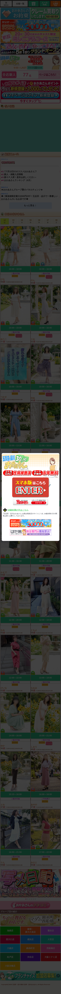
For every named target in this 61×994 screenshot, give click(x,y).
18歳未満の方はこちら (17, 510)
